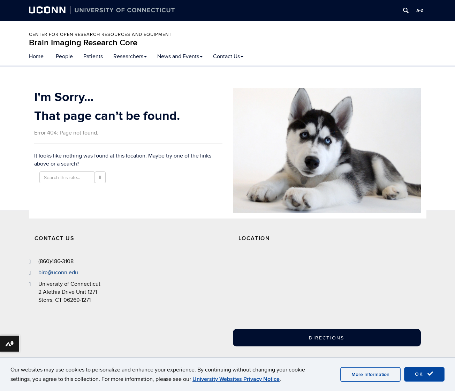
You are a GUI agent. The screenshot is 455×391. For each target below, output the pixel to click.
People (64, 56)
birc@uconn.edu (58, 272)
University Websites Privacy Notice (236, 379)
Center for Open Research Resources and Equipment (100, 34)
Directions (326, 338)
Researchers (130, 56)
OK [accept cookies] (424, 374)
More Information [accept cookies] (370, 374)
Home (36, 56)
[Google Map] (302, 292)
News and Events (180, 56)
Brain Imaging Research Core (83, 43)
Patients (93, 56)
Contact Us (228, 56)
